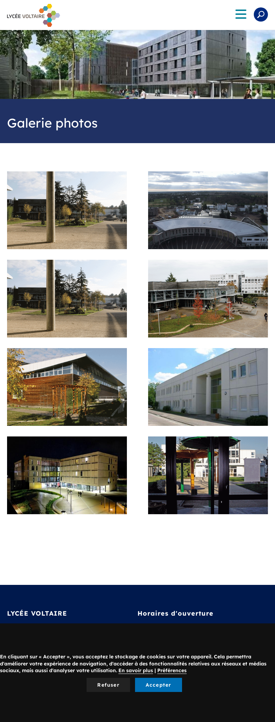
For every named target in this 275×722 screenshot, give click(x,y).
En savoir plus (135, 670)
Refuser (108, 685)
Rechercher (261, 14)
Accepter (158, 685)
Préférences (172, 670)
